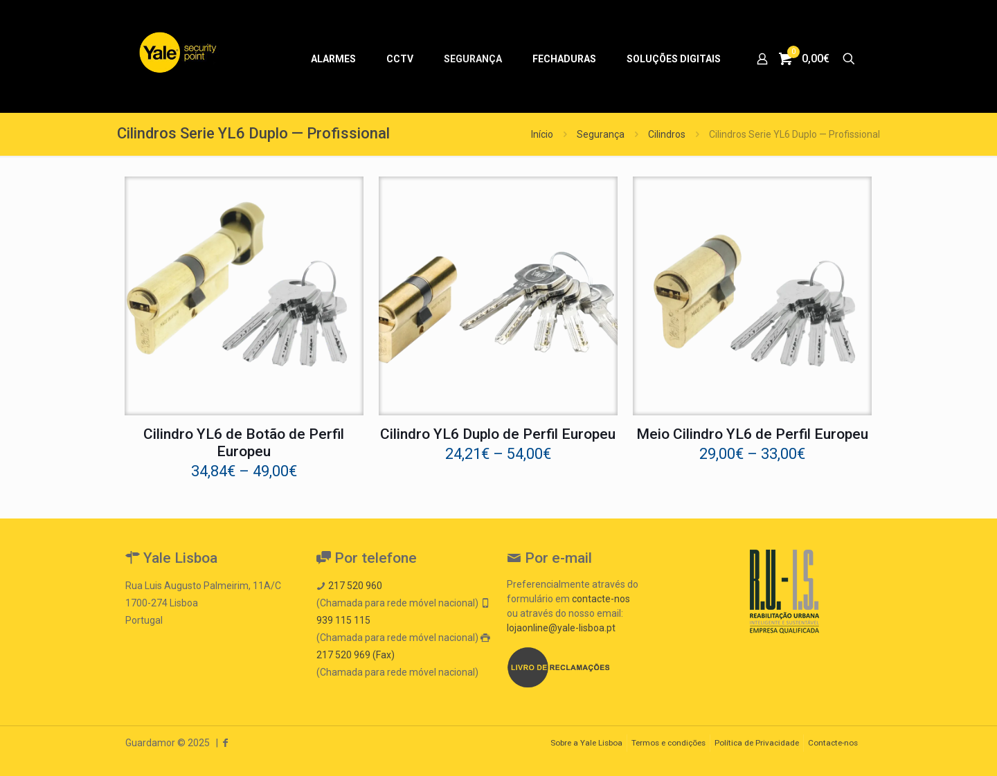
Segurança (601, 134)
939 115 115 (343, 620)
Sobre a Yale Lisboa (586, 743)
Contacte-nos (833, 743)
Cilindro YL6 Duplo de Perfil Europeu (498, 434)
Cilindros (666, 134)
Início (542, 134)
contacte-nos (601, 598)
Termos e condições (668, 743)
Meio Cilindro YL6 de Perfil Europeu (752, 434)
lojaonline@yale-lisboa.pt (561, 627)
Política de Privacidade (757, 743)
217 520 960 (355, 585)
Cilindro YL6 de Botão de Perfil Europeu (243, 443)
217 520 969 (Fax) (355, 654)
